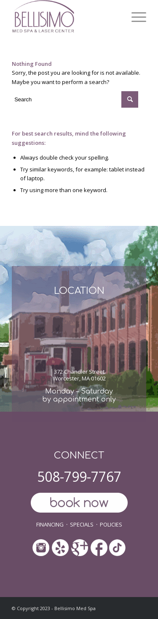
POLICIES (111, 524)
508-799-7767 (79, 476)
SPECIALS (82, 524)
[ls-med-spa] (65, 17)
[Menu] (134, 17)
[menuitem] (134, 17)
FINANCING (50, 524)
